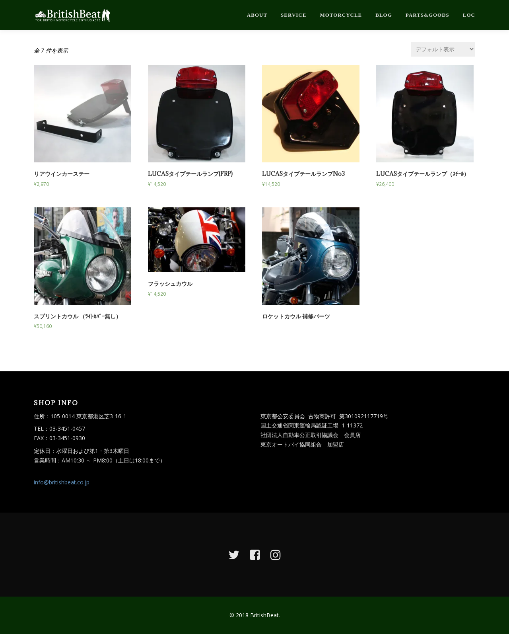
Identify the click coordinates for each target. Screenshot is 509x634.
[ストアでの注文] (443, 49)
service (293, 15)
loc (469, 15)
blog (383, 15)
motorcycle (341, 15)
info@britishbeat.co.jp (61, 482)
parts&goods (427, 15)
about (257, 15)
